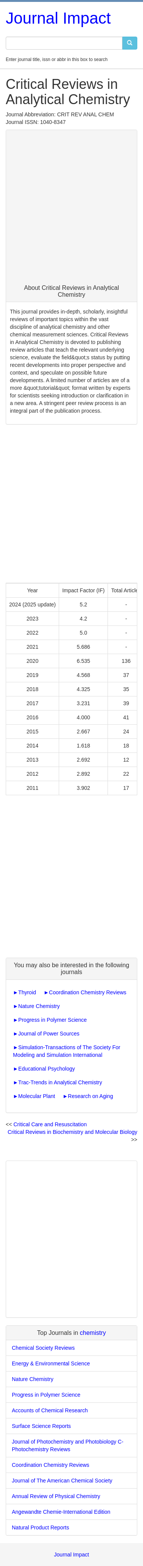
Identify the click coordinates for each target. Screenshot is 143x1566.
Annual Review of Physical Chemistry (56, 1496)
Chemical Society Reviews (43, 1348)
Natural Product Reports (40, 1527)
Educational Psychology (46, 1069)
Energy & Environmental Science (51, 1363)
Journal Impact (58, 18)
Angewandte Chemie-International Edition (61, 1512)
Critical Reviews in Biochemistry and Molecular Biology (72, 1132)
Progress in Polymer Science (52, 1020)
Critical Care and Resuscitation (50, 1124)
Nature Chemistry (39, 1006)
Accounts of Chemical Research (50, 1410)
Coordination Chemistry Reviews (87, 992)
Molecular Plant (36, 1096)
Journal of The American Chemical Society (62, 1481)
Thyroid (27, 992)
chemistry (93, 1333)
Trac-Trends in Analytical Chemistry (60, 1082)
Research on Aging (90, 1096)
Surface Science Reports (41, 1426)
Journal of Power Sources (48, 1034)
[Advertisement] (71, 209)
